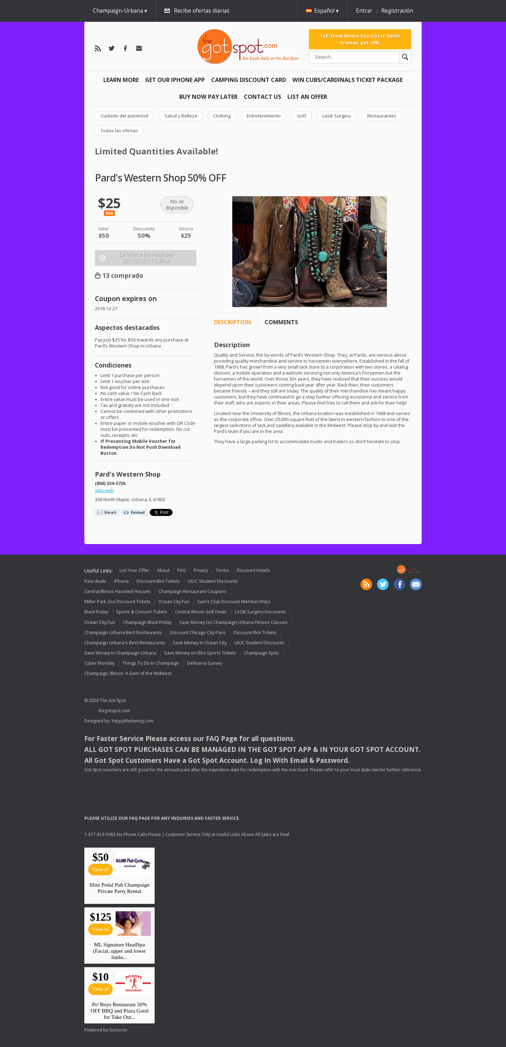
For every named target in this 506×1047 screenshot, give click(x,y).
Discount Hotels (253, 571)
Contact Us (262, 97)
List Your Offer (134, 571)
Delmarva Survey (204, 663)
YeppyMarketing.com (132, 721)
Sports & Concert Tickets (141, 612)
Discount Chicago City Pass (198, 633)
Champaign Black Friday (147, 622)
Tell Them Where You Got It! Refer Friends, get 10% (360, 39)
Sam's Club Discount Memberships (234, 602)
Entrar (364, 10)
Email (110, 512)
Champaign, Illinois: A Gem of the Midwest (127, 673)
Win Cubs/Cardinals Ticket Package (347, 80)
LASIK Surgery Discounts (260, 612)
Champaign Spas (261, 653)
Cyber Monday (99, 663)
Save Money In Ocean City (200, 643)
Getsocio (118, 1030)
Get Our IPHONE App (175, 80)
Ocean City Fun (173, 602)
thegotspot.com (114, 711)
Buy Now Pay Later (208, 97)
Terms (222, 571)
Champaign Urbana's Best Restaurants (124, 643)
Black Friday (96, 612)
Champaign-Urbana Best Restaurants (123, 633)
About (163, 571)
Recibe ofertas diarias (201, 10)
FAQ (181, 571)
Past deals (95, 581)
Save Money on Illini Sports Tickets (200, 653)
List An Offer (307, 97)
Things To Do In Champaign (150, 663)
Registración (397, 10)
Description (232, 322)
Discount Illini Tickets (158, 581)
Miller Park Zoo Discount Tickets (117, 602)
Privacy (201, 571)
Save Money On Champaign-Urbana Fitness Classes (233, 622)
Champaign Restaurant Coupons (192, 591)
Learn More (121, 80)
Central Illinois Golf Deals (201, 612)
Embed (138, 512)
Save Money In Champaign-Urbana (120, 653)
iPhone (121, 581)
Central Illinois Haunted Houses (117, 591)
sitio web (104, 490)
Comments (281, 322)
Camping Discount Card (248, 80)
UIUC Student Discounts (213, 581)
